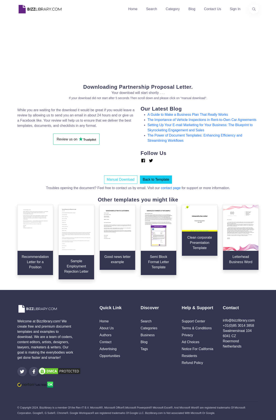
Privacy (187, 335)
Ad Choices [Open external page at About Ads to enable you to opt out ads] (190, 342)
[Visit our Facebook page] (34, 371)
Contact (105, 342)
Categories (149, 328)
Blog (191, 9)
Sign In (235, 9)
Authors (105, 335)
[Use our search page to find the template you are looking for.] (254, 9)
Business (148, 335)
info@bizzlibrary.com (239, 320)
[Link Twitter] (151, 160)
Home (133, 9)
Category (173, 9)
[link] (22, 371)
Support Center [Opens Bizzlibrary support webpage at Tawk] (193, 321)
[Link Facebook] (143, 160)
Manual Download (121, 179)
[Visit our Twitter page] (22, 371)
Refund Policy (192, 363)
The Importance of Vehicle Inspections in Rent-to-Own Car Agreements (202, 120)
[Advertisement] (138, 48)
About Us (106, 328)
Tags (144, 349)
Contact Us (212, 9)
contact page (171, 188)
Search (151, 9)
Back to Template (156, 179)
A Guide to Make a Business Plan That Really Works (188, 114)
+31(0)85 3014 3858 (238, 325)
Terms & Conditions (197, 328)
